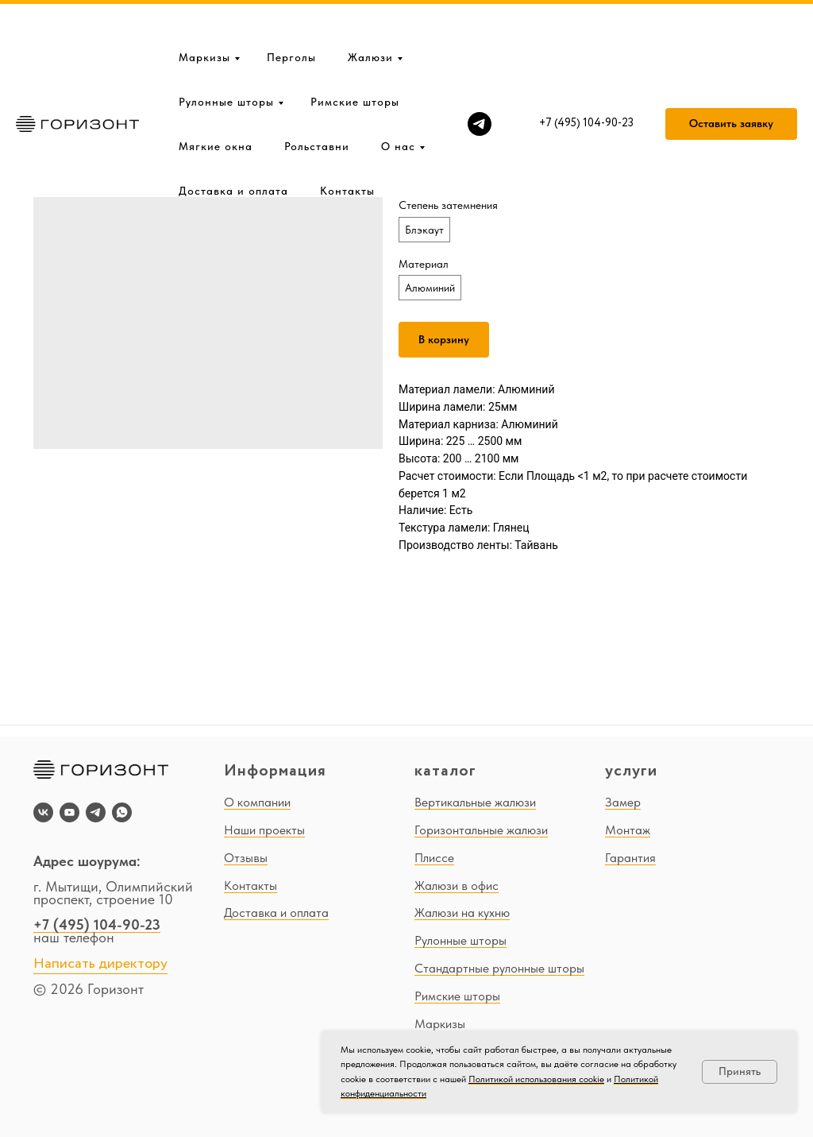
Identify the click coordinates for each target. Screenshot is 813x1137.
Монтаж (627, 829)
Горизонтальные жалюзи (481, 829)
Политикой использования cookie (536, 1079)
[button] (731, 73)
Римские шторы (354, 50)
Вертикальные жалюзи (475, 802)
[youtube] (69, 812)
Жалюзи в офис (456, 885)
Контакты (347, 139)
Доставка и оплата (233, 139)
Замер (623, 802)
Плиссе (434, 857)
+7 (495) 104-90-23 (96, 924)
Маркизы (204, 6)
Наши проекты (264, 829)
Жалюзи (370, 6)
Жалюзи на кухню (462, 912)
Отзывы (246, 857)
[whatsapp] (122, 812)
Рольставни (316, 95)
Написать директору (100, 963)
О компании (257, 802)
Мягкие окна (215, 95)
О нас (398, 95)
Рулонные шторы (226, 50)
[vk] (43, 812)
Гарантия (630, 857)
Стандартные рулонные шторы (499, 968)
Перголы (291, 6)
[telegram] (479, 73)
